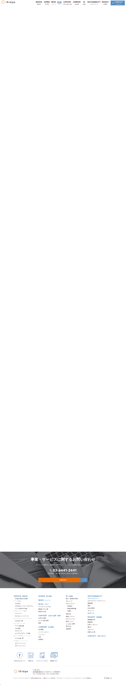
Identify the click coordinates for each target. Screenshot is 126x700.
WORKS (43, 4)
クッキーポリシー (97, 688)
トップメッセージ (44, 642)
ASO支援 (18, 638)
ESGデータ (91, 623)
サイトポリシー (75, 688)
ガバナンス (91, 620)
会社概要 (41, 639)
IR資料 (69, 621)
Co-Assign (19, 648)
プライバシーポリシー (27, 688)
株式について (70, 631)
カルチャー (91, 639)
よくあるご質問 (71, 634)
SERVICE (35, 4)
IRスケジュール (71, 629)
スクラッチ (19, 623)
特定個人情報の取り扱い (44, 688)
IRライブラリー (71, 613)
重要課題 (91, 613)
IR (80, 4)
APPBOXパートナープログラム (24, 616)
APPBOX (18, 613)
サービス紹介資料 (44, 630)
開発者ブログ (42, 619)
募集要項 (91, 632)
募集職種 (91, 629)
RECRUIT (102, 4)
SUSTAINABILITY (90, 4)
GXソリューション (21, 655)
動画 (40, 633)
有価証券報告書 (71, 618)
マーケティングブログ (45, 616)
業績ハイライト (71, 626)
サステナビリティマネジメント (97, 610)
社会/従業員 (92, 618)
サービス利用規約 (19, 690)
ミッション (42, 644)
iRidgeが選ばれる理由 (22, 608)
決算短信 (69, 616)
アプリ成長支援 (20, 635)
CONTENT (64, 4)
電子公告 (69, 636)
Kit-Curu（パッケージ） (23, 626)
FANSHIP (19, 631)
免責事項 (69, 639)
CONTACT (115, 4)
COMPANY (73, 4)
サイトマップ (86, 688)
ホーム (17, 688)
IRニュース (70, 611)
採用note (41, 621)
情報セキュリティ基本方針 (60, 688)
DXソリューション (21, 653)
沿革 (40, 647)
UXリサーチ (19, 641)
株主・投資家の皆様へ (73, 608)
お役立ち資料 (42, 628)
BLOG (56, 4)
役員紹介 (41, 649)
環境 (89, 615)
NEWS (50, 4)
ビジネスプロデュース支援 (23, 643)
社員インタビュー (93, 634)
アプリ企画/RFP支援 (21, 618)
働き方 (90, 637)
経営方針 (69, 624)
